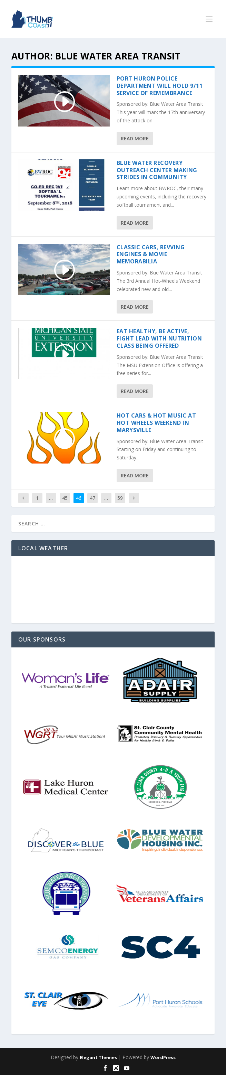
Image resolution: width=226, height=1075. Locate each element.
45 (65, 498)
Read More (135, 138)
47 (92, 498)
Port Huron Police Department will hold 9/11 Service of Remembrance (160, 86)
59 (120, 498)
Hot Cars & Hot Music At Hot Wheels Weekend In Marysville (156, 423)
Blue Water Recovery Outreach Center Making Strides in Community (157, 170)
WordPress (163, 1057)
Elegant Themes (98, 1057)
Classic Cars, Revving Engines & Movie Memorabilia (151, 254)
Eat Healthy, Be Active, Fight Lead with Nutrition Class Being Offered (159, 338)
